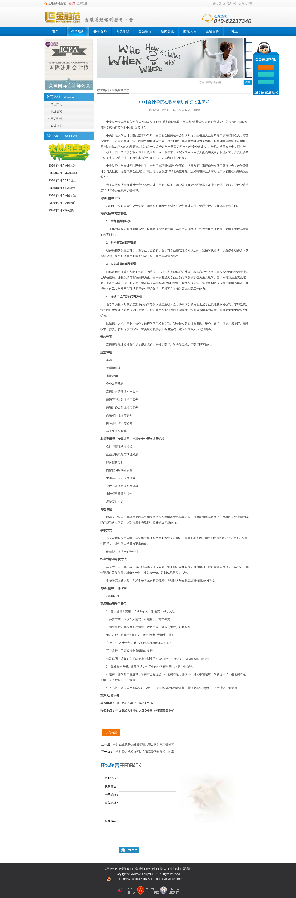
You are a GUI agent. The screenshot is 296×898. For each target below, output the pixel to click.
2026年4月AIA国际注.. (63, 165)
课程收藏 (111, 732)
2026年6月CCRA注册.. (63, 180)
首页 (218, 3)
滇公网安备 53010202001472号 (135, 879)
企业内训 (56, 125)
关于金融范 (110, 868)
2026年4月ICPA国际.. (62, 188)
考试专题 (122, 31)
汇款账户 (162, 868)
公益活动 (139, 868)
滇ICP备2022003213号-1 (168, 879)
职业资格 (56, 111)
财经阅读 (190, 31)
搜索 (247, 82)
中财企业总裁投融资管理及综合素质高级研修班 (143, 744)
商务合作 (151, 868)
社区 (234, 31)
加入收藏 (247, 3)
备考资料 (100, 31)
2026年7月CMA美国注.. (64, 173)
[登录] (72, 3)
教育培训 (77, 31)
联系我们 (187, 868)
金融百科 (212, 31)
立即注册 (82, 3)
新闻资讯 (167, 31)
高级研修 (56, 118)
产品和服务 (125, 868)
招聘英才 (174, 868)
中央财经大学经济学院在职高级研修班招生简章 (143, 751)
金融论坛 (145, 31)
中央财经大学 (120, 90)
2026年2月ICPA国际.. (62, 210)
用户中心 (232, 3)
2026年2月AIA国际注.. (63, 203)
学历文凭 (56, 104)
